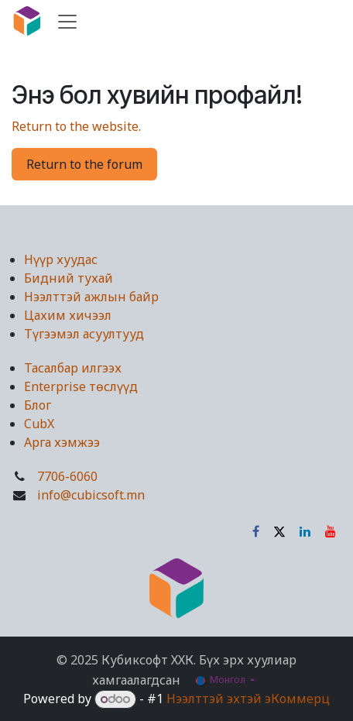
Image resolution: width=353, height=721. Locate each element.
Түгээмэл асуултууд (84, 333)
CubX (39, 423)
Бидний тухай (68, 278)
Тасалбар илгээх (73, 367)
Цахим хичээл (67, 315)
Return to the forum (84, 164)
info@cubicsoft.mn (91, 494)
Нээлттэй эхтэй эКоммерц (248, 698)
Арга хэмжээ (62, 442)
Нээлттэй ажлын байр (91, 296)
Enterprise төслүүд (81, 386)
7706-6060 (67, 476)
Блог (37, 405)
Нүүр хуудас (61, 259)
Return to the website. (76, 126)
